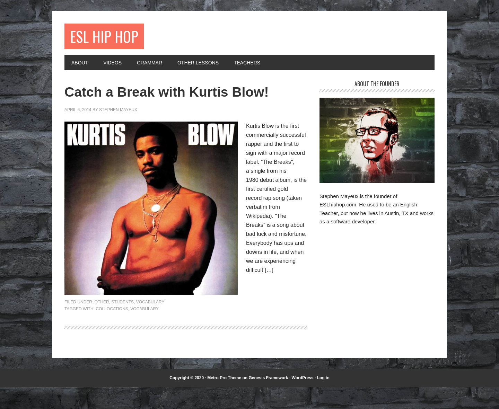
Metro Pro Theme (224, 400)
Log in (323, 400)
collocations (112, 330)
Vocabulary (150, 324)
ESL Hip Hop (108, 37)
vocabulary (144, 330)
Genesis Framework (268, 400)
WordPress (303, 400)
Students (122, 324)
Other (102, 324)
